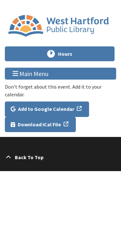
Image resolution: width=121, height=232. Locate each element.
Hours (68, 54)
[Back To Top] (60, 157)
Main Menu (31, 73)
